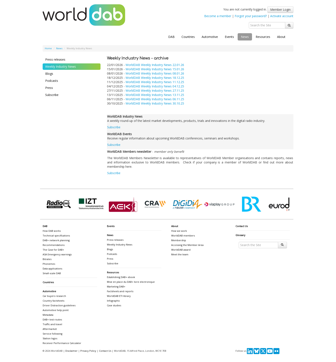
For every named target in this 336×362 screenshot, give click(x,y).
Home (48, 48)
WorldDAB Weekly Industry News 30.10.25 (155, 103)
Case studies (114, 305)
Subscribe (51, 95)
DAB (171, 37)
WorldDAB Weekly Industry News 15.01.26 (155, 69)
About (281, 37)
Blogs (49, 74)
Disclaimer (71, 350)
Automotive (210, 37)
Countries (188, 37)
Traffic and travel (52, 324)
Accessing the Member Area (187, 245)
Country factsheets (53, 300)
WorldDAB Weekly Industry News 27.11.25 (155, 90)
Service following (52, 333)
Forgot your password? (251, 16)
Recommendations (53, 245)
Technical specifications (56, 235)
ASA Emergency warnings (57, 254)
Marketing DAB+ (116, 286)
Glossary (240, 235)
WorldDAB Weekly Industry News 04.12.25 (155, 86)
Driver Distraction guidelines (59, 305)
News (245, 37)
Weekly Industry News (60, 66)
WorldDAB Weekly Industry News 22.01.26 (155, 65)
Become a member (217, 16)
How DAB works (52, 230)
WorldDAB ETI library (119, 296)
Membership (178, 240)
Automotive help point (56, 310)
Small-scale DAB (52, 273)
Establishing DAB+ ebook (121, 277)
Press (49, 88)
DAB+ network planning (56, 240)
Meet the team (179, 254)
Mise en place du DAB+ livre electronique (131, 281)
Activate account (281, 16)
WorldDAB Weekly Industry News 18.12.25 (155, 78)
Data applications (52, 268)
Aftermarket (50, 329)
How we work (179, 230)
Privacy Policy (88, 350)
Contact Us (242, 226)
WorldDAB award (180, 249)
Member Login (280, 9)
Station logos (50, 338)
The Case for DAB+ (53, 249)
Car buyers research (54, 296)
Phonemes (49, 263)
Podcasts (51, 81)
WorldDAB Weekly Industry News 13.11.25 (155, 95)
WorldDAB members (183, 235)
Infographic (113, 300)
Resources (263, 37)
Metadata (48, 314)
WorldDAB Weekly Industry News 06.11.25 (155, 99)
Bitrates (47, 259)
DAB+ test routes (52, 319)
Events (229, 37)
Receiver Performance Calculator (62, 343)
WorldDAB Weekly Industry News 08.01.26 (155, 73)
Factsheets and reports (120, 291)
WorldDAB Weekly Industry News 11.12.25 (155, 82)
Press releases (55, 59)
